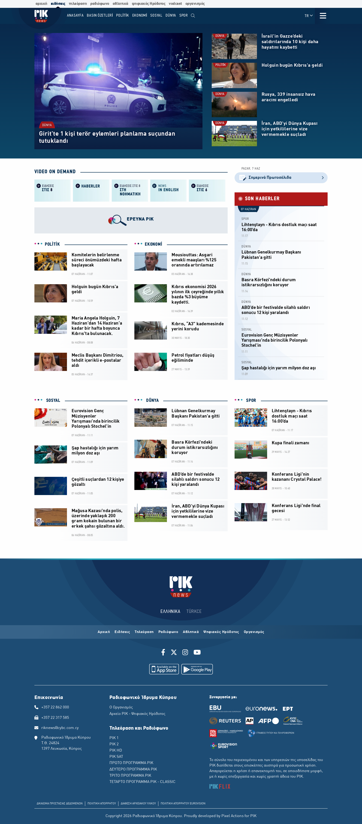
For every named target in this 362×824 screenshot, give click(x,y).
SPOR (245, 219)
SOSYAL (246, 329)
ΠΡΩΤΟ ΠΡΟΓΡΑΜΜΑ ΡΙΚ (131, 763)
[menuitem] (193, 16)
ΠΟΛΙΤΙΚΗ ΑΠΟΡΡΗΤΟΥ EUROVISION (183, 803)
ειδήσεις (58, 4)
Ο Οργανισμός (121, 707)
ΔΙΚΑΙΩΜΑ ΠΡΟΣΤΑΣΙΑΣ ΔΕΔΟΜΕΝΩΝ (60, 803)
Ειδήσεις (122, 632)
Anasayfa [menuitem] (75, 16)
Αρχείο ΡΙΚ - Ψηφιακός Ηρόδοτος (137, 714)
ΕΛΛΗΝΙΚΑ (170, 611)
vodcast (175, 4)
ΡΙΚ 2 (114, 744)
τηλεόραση (78, 4)
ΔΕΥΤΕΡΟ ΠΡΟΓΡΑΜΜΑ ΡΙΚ (133, 769)
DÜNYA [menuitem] (171, 16)
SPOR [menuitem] (183, 16)
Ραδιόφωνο (168, 632)
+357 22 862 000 (55, 707)
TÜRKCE (194, 611)
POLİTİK (220, 65)
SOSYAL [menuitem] (156, 16)
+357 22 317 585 (55, 718)
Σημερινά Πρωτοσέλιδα (281, 178)
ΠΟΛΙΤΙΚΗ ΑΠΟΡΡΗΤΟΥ (101, 803)
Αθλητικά (191, 632)
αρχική (41, 4)
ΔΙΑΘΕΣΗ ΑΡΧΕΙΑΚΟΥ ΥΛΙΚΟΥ (138, 803)
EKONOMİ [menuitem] (139, 16)
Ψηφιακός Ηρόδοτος (221, 632)
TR (309, 16)
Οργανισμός (254, 632)
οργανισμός (195, 4)
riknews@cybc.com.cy (60, 728)
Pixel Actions (232, 816)
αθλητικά (120, 4)
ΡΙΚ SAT (116, 757)
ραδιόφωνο (99, 4)
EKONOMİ (153, 244)
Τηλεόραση (144, 632)
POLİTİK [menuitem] (122, 16)
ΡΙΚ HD (115, 750)
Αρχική (104, 632)
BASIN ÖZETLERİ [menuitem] (100, 16)
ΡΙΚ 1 (114, 738)
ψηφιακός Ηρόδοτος (149, 4)
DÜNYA (47, 125)
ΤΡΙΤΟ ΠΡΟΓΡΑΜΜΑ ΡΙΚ (130, 776)
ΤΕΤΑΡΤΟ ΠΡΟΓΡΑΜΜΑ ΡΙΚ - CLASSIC (142, 782)
